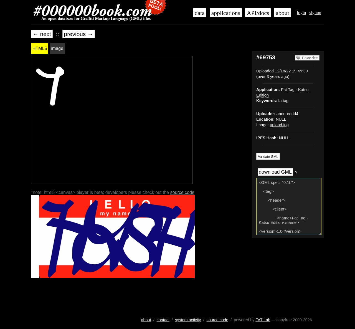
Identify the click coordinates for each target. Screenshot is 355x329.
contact (163, 320)
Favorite (310, 58)
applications (225, 13)
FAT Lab (262, 320)
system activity (188, 320)
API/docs (258, 13)
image (57, 48)
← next (42, 34)
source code (182, 192)
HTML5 (39, 48)
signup (315, 12)
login (301, 12)
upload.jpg (279, 125)
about (282, 13)
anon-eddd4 (287, 114)
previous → (78, 34)
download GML (275, 172)
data (200, 13)
